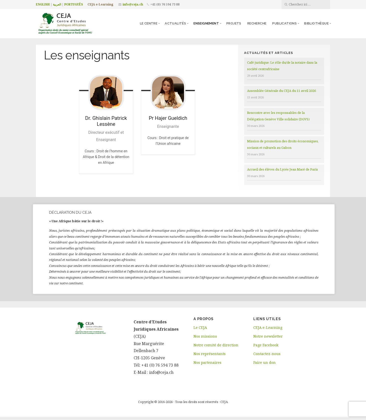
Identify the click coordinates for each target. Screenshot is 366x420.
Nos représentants (209, 353)
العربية (57, 4)
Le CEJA (200, 327)
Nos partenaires (207, 362)
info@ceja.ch (133, 4)
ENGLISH (43, 4)
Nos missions (205, 336)
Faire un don (264, 362)
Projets (233, 23)
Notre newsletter (268, 336)
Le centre (149, 23)
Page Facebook (265, 345)
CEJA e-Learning (100, 4)
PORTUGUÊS (73, 4)
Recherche (257, 23)
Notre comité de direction (215, 345)
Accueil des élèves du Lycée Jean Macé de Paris (282, 169)
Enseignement (206, 23)
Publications (284, 23)
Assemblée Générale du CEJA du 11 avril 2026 (281, 90)
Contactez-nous (266, 353)
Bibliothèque (316, 23)
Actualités (175, 23)
